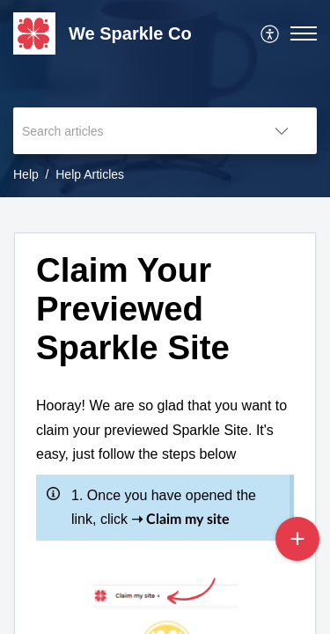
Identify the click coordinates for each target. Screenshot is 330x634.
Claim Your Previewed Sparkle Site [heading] (133, 308)
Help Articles (89, 174)
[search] (129, 130)
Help (26, 174)
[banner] (165, 98)
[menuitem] (270, 33)
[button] (270, 33)
